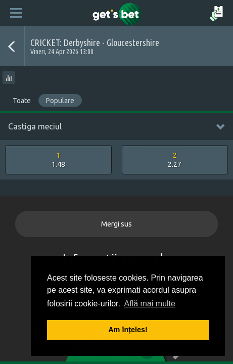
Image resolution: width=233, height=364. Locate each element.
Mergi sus (116, 224)
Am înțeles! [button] (128, 330)
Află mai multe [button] (149, 303)
